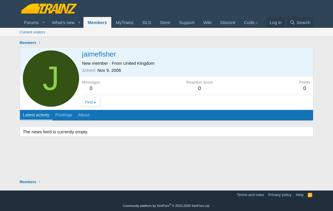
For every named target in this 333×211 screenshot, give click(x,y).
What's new (63, 22)
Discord (227, 22)
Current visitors (32, 32)
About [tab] (83, 114)
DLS (146, 22)
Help (300, 195)
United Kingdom (139, 63)
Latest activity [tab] (36, 114)
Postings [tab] (63, 114)
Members (97, 22)
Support (187, 22)
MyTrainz (125, 22)
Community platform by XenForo (166, 205)
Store (165, 22)
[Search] (300, 22)
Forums (31, 22)
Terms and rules (250, 195)
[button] (44, 22)
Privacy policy (279, 195)
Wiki (207, 22)
